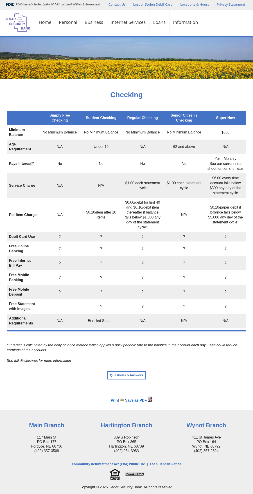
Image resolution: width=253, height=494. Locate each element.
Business (94, 22)
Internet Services (128, 22)
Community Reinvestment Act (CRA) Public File (108, 464)
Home (45, 22)
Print (115, 400)
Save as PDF (136, 400)
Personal (68, 22)
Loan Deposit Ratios (165, 464)
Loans (159, 22)
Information (185, 22)
